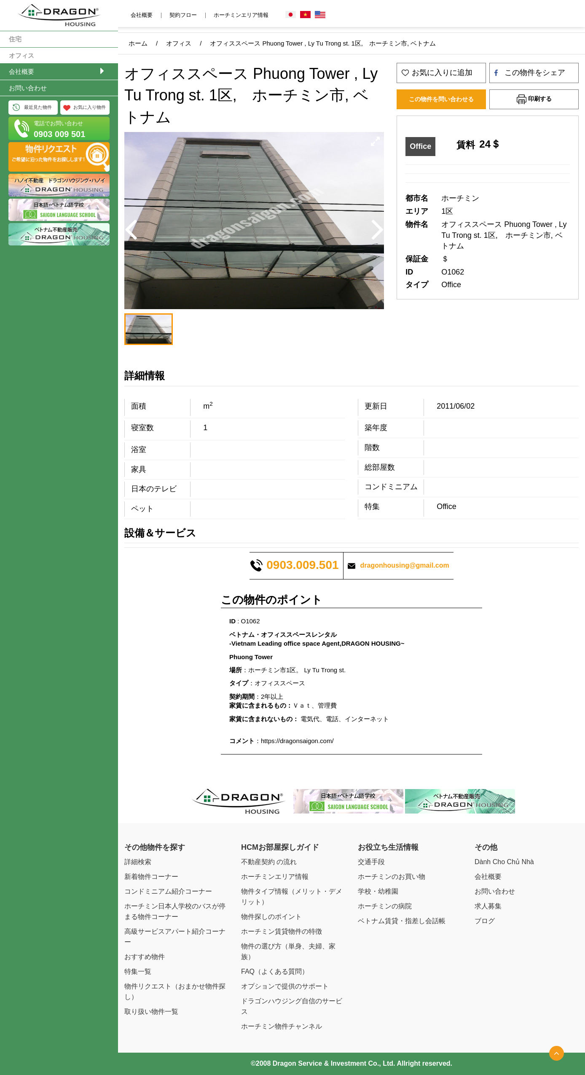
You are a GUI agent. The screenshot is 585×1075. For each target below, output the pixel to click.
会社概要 (21, 71)
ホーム (138, 43)
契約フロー (183, 15)
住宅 (15, 39)
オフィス (21, 55)
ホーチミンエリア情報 (241, 15)
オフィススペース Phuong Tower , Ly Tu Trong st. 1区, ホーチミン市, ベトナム (323, 43)
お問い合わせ (28, 88)
